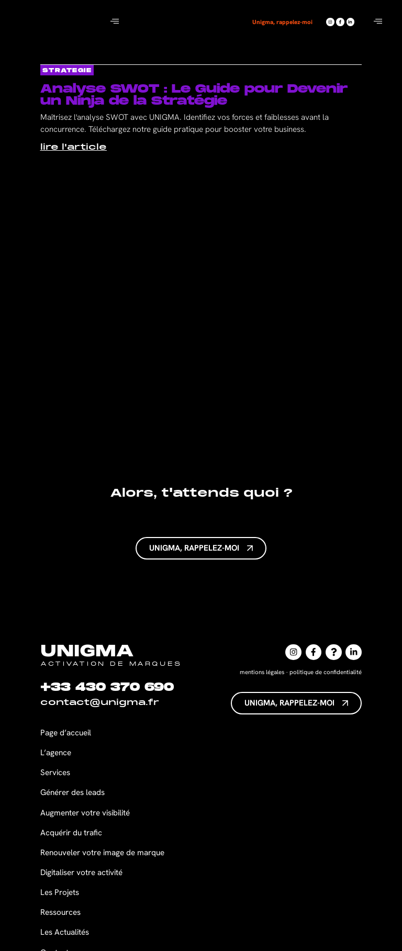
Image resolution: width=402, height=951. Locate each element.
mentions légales (262, 672)
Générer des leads (72, 792)
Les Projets (59, 892)
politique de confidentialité (325, 672)
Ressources (60, 912)
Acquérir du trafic (71, 832)
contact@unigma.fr (99, 703)
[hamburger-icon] (114, 22)
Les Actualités (64, 932)
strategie (67, 70)
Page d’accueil (65, 733)
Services (55, 772)
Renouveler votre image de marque (102, 852)
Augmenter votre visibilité (85, 813)
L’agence (55, 752)
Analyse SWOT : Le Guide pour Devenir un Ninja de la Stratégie (194, 95)
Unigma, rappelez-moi (283, 22)
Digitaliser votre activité (82, 872)
